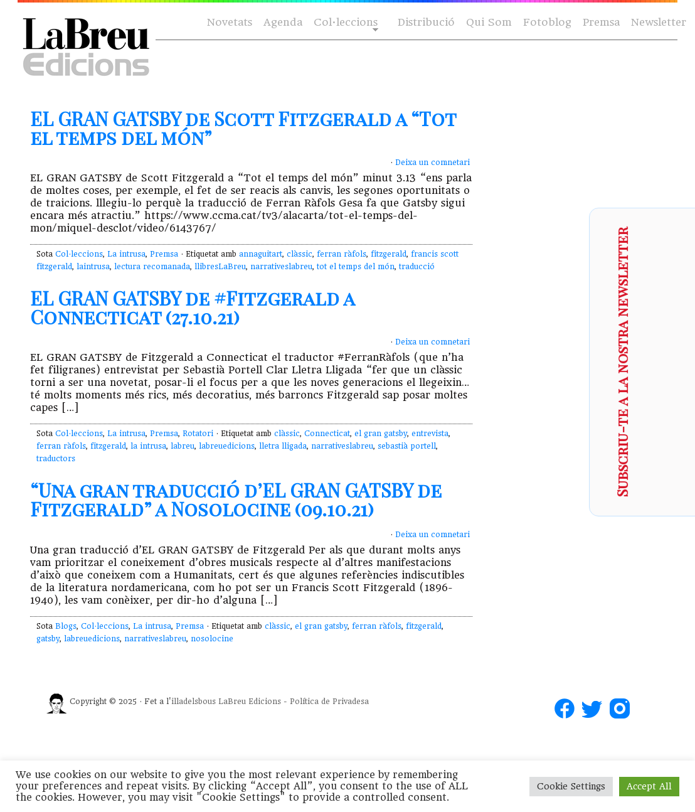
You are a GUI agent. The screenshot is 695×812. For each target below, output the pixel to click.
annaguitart (260, 254)
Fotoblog (547, 22)
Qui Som (489, 22)
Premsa (601, 22)
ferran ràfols (341, 254)
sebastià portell (407, 446)
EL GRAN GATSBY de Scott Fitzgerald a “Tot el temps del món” (243, 128)
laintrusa (93, 266)
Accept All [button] (649, 786)
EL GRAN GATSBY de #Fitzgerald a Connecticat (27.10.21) (192, 307)
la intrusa (148, 446)
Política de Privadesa (329, 701)
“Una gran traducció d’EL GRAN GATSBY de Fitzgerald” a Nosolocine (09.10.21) (236, 499)
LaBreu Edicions (249, 701)
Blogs (66, 626)
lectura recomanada (152, 266)
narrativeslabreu (281, 266)
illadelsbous (193, 701)
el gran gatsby (380, 433)
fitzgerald (388, 254)
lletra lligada (283, 446)
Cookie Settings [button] (571, 786)
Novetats (229, 22)
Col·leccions (344, 22)
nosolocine (212, 638)
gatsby (48, 638)
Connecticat (327, 433)
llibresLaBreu (220, 266)
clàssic (299, 254)
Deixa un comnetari (432, 162)
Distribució (426, 22)
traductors (55, 458)
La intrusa (126, 254)
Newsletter (658, 22)
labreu (182, 446)
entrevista (429, 433)
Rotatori (198, 433)
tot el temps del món (356, 266)
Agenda (282, 22)
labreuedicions (227, 446)
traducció (417, 266)
